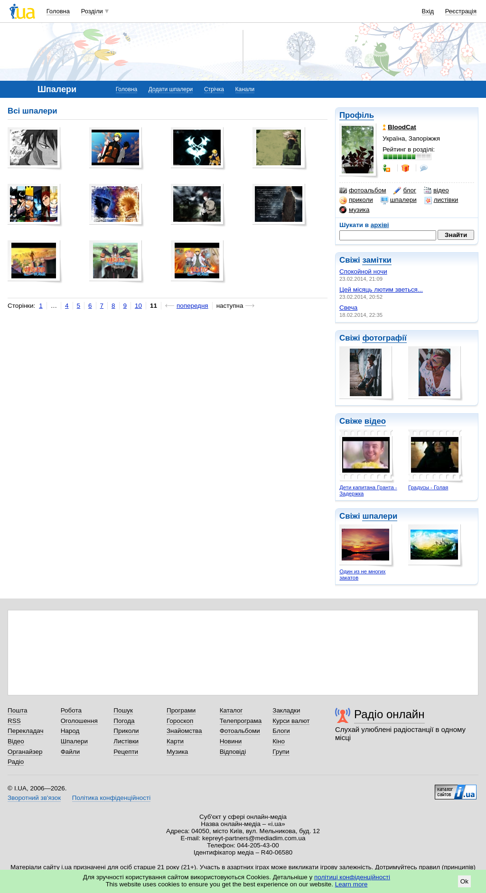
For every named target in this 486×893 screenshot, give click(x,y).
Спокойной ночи (363, 271)
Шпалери (74, 741)
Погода (123, 720)
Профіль (356, 115)
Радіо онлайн (389, 714)
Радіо (16, 761)
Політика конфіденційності (111, 797)
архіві (380, 224)
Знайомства (184, 730)
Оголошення (79, 720)
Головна (58, 11)
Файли (70, 751)
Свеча (348, 307)
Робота (71, 710)
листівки (441, 200)
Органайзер (25, 751)
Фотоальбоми (240, 730)
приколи (356, 200)
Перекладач (25, 730)
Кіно (278, 741)
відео (436, 190)
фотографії (384, 337)
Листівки (126, 741)
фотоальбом (362, 190)
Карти (175, 741)
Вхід (428, 11)
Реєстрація (461, 11)
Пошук (123, 710)
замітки (377, 260)
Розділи (92, 11)
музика (354, 210)
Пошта (17, 710)
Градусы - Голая (428, 487)
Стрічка (214, 89)
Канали (245, 89)
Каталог (231, 710)
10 (138, 305)
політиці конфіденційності (352, 877)
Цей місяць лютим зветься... (381, 289)
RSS (14, 720)
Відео (16, 741)
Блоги (281, 730)
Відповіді (233, 751)
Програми (181, 710)
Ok (464, 881)
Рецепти (125, 751)
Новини (231, 741)
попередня (192, 305)
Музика (177, 751)
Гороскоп (180, 720)
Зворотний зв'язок (34, 797)
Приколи (126, 730)
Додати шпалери (171, 89)
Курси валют (290, 720)
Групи (280, 751)
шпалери (399, 200)
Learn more (351, 884)
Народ (70, 730)
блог (404, 190)
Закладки (286, 710)
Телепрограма (241, 720)
